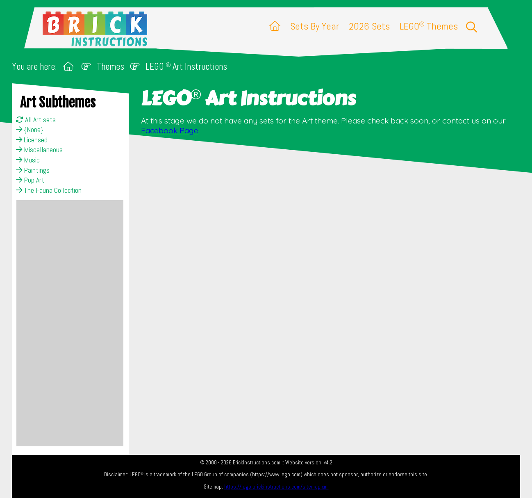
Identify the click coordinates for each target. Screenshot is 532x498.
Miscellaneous (39, 149)
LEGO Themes (429, 26)
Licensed (32, 139)
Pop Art (30, 180)
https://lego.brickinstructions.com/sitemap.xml (276, 486)
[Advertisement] (69, 323)
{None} (29, 129)
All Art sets (36, 119)
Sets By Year (314, 26)
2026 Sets (369, 26)
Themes (110, 67)
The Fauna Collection (49, 190)
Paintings (33, 170)
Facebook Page (169, 130)
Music (28, 159)
